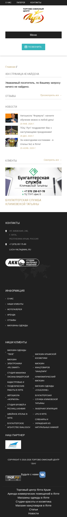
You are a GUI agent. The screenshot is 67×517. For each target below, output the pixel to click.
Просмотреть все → (51, 95)
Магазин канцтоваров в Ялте (33, 505)
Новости (11, 106)
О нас (8, 2)
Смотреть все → (53, 160)
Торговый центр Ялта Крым (33, 489)
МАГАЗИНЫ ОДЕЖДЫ (17, 325)
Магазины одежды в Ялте (33, 497)
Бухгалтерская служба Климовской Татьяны (46, 399)
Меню (22, 34)
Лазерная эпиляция (46, 409)
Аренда (11, 315)
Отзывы (10, 96)
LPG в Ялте (41, 414)
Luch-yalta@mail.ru (20, 249)
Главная (10, 66)
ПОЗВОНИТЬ (35, 47)
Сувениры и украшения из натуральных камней (46, 423)
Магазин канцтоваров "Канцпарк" (42, 367)
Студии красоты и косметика (33, 501)
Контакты (35, 2)
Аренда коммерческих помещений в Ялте (33, 493)
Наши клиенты (15, 304)
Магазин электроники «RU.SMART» (14, 363)
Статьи (33, 509)
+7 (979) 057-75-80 (17, 244)
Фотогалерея (14, 309)
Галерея (21, 2)
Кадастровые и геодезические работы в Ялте (15, 386)
